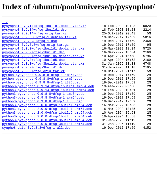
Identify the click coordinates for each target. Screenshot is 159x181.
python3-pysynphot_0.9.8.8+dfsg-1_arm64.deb (43, 113)
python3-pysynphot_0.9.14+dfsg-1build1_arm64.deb (48, 104)
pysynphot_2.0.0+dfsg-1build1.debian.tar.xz (43, 54)
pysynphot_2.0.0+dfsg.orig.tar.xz (33, 81)
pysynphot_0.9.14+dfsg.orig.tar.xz (34, 36)
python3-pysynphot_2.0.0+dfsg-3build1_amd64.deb (47, 140)
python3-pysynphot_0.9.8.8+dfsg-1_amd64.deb (43, 108)
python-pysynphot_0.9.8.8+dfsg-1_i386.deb (41, 95)
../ (5, 22)
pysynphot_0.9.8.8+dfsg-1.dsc (29, 45)
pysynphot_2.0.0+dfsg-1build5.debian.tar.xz (43, 63)
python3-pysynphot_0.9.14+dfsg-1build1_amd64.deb (48, 99)
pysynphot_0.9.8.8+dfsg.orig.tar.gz (35, 50)
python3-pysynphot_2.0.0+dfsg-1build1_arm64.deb (47, 126)
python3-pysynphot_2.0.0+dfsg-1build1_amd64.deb (47, 122)
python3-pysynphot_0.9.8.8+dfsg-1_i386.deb (42, 117)
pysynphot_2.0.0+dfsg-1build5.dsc (33, 68)
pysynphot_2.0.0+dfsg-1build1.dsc (33, 59)
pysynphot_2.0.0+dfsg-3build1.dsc (33, 77)
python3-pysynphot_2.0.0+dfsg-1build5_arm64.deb (47, 135)
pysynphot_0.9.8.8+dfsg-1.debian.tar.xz (39, 40)
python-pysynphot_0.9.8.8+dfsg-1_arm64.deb (42, 90)
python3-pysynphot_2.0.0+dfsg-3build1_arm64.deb (47, 145)
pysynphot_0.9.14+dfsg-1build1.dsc (34, 31)
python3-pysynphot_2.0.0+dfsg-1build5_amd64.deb (47, 131)
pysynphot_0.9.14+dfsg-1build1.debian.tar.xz (44, 27)
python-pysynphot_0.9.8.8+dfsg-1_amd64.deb (42, 86)
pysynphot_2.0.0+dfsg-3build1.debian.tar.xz (43, 72)
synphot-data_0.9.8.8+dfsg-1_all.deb (36, 149)
